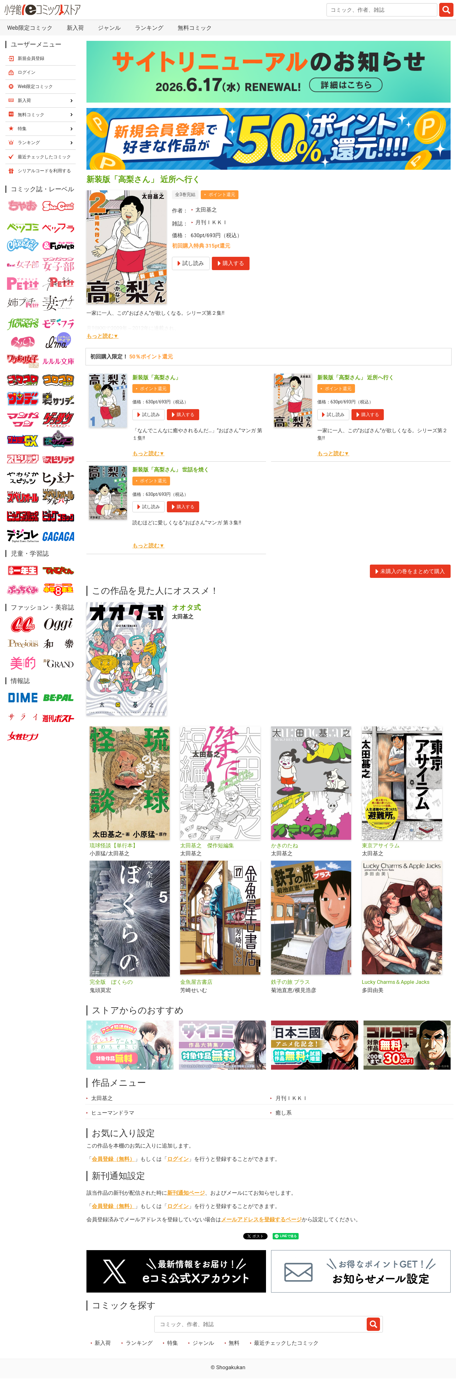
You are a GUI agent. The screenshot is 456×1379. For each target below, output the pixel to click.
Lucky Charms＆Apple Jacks (396, 982)
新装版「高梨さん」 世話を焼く (170, 469)
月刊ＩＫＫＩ (211, 222)
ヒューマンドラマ (112, 1113)
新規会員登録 (31, 58)
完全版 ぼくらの (111, 982)
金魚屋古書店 (196, 982)
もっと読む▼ (102, 336)
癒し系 (284, 1113)
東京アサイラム (381, 845)
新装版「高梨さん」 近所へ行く (355, 377)
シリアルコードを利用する (44, 170)
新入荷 (75, 27)
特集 (172, 1343)
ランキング (149, 27)
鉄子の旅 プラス (290, 982)
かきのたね (284, 845)
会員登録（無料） (113, 1159)
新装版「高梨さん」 (156, 377)
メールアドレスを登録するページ (261, 1219)
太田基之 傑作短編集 (207, 845)
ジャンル (109, 27)
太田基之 (206, 209)
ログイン (178, 1159)
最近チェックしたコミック (286, 1343)
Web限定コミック (29, 27)
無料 (234, 1343)
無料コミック (195, 27)
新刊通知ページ (186, 1193)
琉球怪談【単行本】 (114, 845)
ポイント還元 (222, 194)
